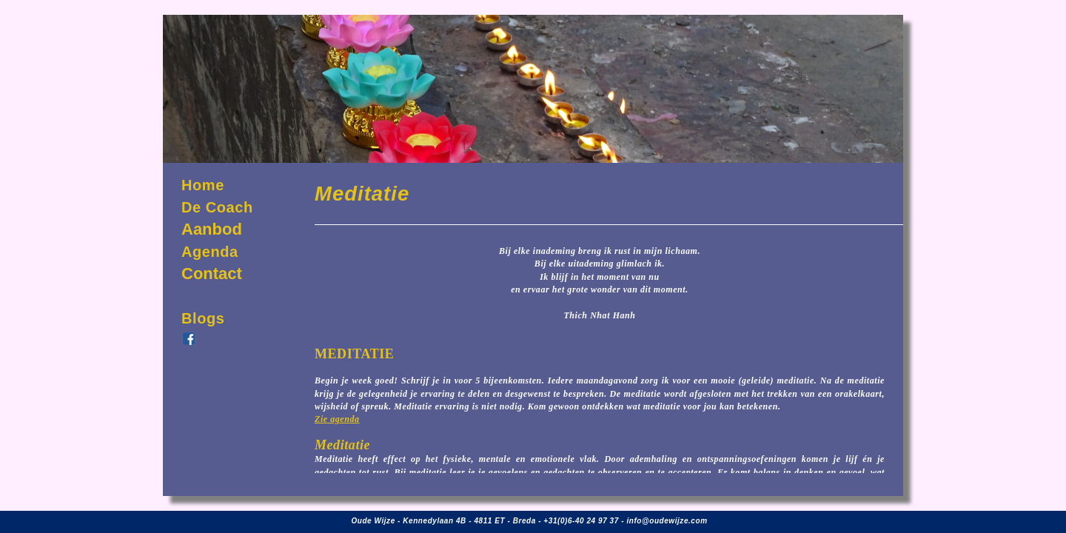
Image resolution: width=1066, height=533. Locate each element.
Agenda (209, 252)
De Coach (217, 207)
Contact (211, 273)
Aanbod (211, 229)
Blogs (202, 318)
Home (202, 185)
